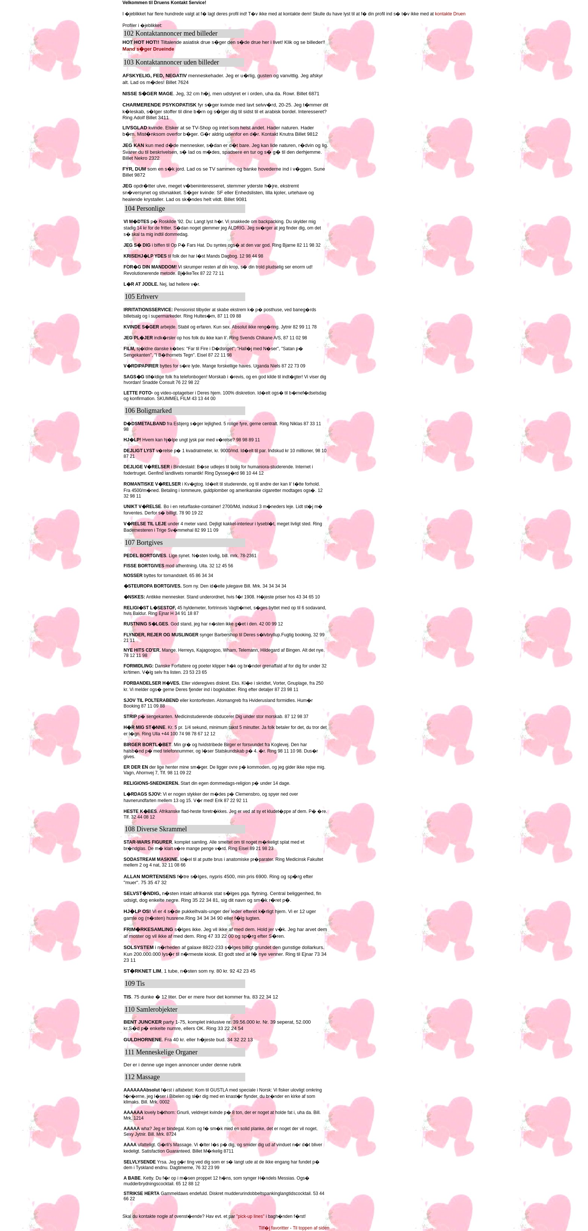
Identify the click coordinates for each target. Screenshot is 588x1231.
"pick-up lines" (250, 1216)
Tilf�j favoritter (274, 1228)
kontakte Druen (450, 13)
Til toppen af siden (311, 1228)
